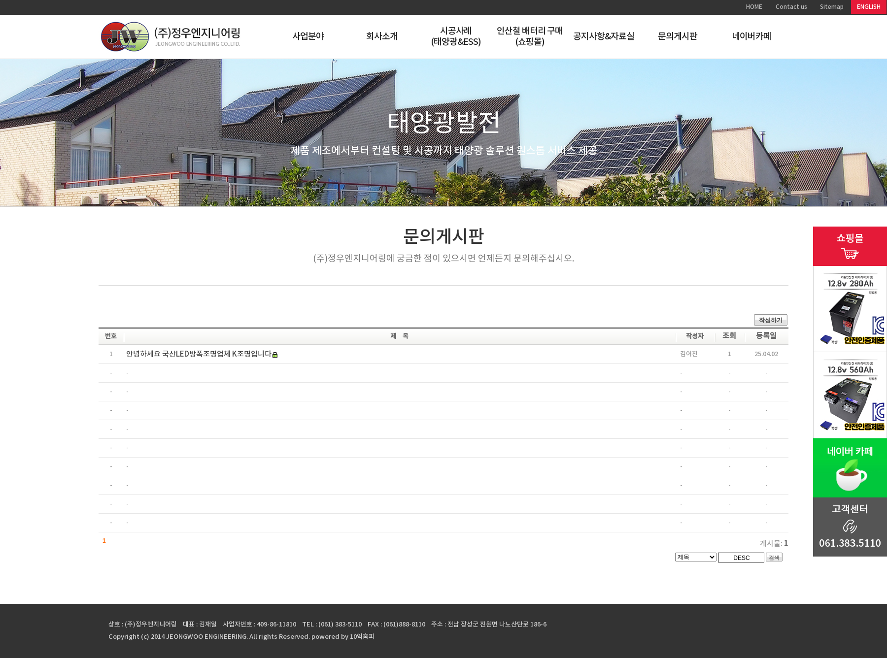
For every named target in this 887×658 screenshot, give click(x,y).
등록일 (766, 336)
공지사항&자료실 (604, 37)
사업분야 (308, 37)
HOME (754, 6)
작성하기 (771, 320)
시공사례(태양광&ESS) (456, 36)
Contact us (791, 6)
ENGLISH (869, 6)
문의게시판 (678, 37)
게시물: (774, 544)
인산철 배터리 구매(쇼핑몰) (530, 36)
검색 (774, 557)
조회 (729, 336)
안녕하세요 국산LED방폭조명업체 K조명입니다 (199, 354)
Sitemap (832, 6)
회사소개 (382, 37)
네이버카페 (752, 37)
